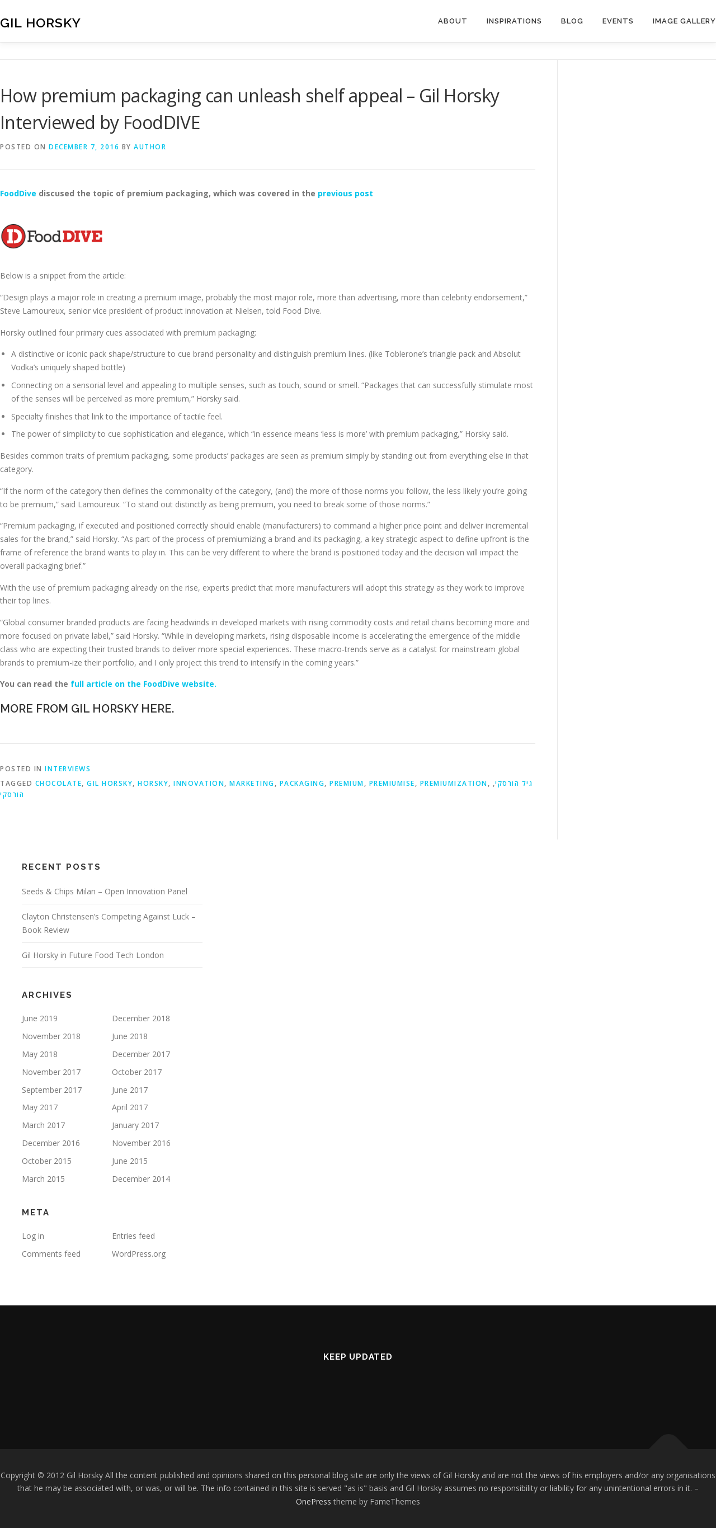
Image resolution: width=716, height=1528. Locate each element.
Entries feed (133, 1235)
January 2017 (135, 1125)
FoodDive (18, 193)
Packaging (302, 783)
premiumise (392, 783)
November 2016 (141, 1143)
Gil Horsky (40, 22)
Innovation (198, 783)
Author (150, 147)
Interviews (68, 769)
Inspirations (514, 21)
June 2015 (130, 1161)
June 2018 (130, 1036)
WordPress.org (139, 1253)
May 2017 (40, 1107)
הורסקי (12, 794)
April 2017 (130, 1107)
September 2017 (52, 1089)
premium (346, 783)
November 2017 (51, 1072)
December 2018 (141, 1018)
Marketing (252, 783)
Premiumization (454, 783)
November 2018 (51, 1036)
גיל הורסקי (514, 783)
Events (618, 21)
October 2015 (47, 1161)
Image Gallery (684, 21)
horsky (153, 783)
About (453, 21)
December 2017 (141, 1054)
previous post (345, 193)
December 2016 (51, 1143)
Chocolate (58, 783)
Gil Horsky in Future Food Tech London (93, 955)
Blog (572, 21)
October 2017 (137, 1072)
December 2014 (141, 1178)
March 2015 (43, 1178)
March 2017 (43, 1125)
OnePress (313, 1501)
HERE (156, 708)
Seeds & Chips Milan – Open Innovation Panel (104, 891)
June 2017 (130, 1089)
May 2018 (40, 1054)
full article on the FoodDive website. (143, 683)
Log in (33, 1235)
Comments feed (51, 1253)
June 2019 (40, 1018)
